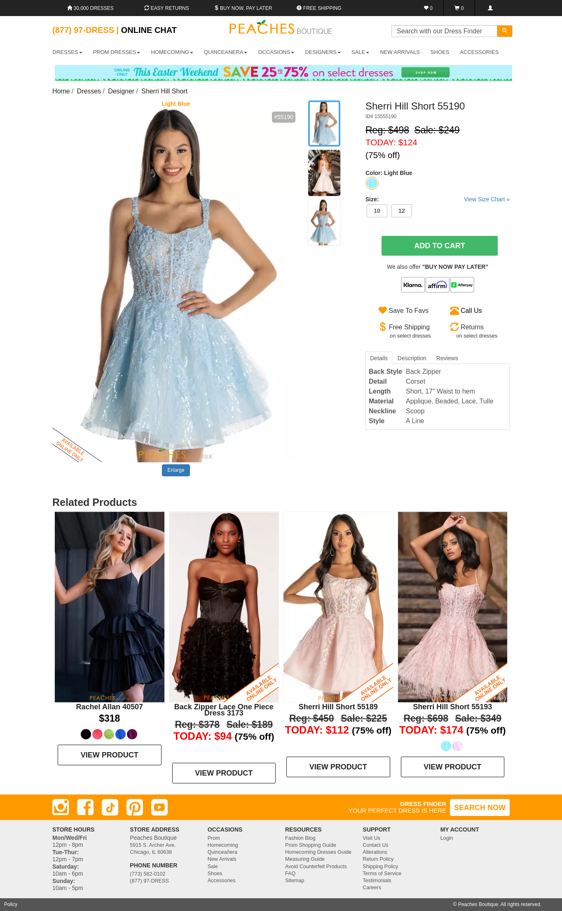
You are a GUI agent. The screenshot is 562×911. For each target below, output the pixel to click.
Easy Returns (166, 8)
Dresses (89, 91)
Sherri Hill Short (164, 91)
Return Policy (378, 859)
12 (401, 210)
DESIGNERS (323, 52)
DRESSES (67, 52)
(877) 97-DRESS (149, 881)
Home (61, 91)
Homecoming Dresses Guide (318, 852)
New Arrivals (400, 52)
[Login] (490, 8)
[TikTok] (110, 807)
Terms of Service (382, 873)
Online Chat (149, 30)
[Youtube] (159, 807)
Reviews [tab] (447, 358)
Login (446, 838)
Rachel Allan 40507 (109, 707)
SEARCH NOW (480, 808)
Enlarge (175, 470)
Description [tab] (412, 358)
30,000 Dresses (90, 8)
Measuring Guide (305, 859)
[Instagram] (60, 807)
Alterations (375, 852)
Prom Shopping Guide (310, 845)
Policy (10, 904)
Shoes (215, 873)
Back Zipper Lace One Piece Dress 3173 (224, 710)
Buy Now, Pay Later (243, 8)
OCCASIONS (276, 52)
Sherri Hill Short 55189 (338, 707)
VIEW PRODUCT (109, 755)
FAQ (290, 873)
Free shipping (319, 8)
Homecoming (223, 845)
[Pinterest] (134, 807)
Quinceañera (222, 852)
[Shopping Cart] (459, 8)
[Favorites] (428, 8)
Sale (213, 866)
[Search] (505, 31)
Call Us (471, 310)
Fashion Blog (300, 838)
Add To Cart (439, 246)
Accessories (222, 880)
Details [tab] (379, 358)
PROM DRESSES (116, 52)
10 (377, 210)
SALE (360, 52)
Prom (214, 838)
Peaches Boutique (478, 904)
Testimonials (377, 880)
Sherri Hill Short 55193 (452, 707)
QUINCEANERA (225, 52)
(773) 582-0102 (147, 874)
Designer (121, 91)
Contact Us (375, 845)
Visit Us (371, 838)
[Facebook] (85, 807)
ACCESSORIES (479, 52)
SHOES (440, 52)
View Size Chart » (487, 199)
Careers (372, 887)
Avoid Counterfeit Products (316, 866)
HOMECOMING (172, 52)
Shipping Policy (380, 866)
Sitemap (294, 880)
